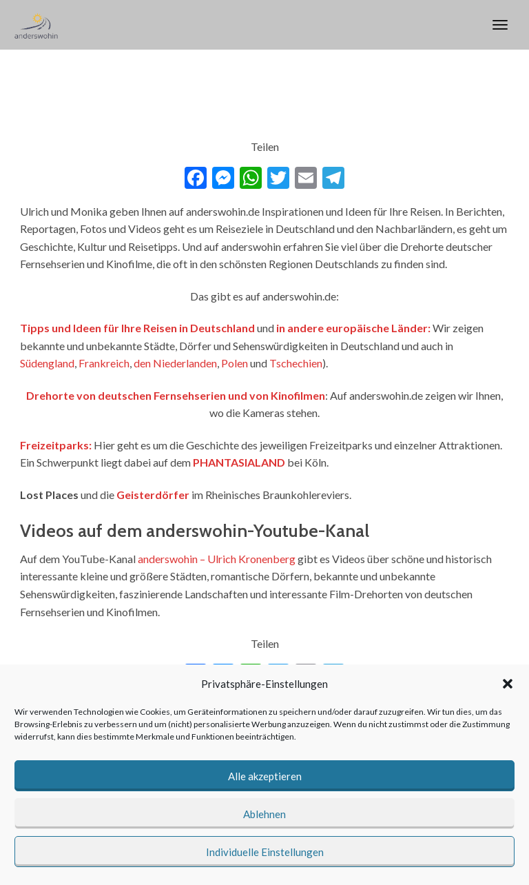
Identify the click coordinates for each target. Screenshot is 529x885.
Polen (234, 362)
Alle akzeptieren (265, 776)
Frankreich (104, 362)
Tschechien (295, 362)
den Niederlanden (175, 362)
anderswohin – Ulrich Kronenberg (216, 558)
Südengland (47, 362)
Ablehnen (264, 814)
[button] (508, 684)
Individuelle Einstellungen (265, 852)
